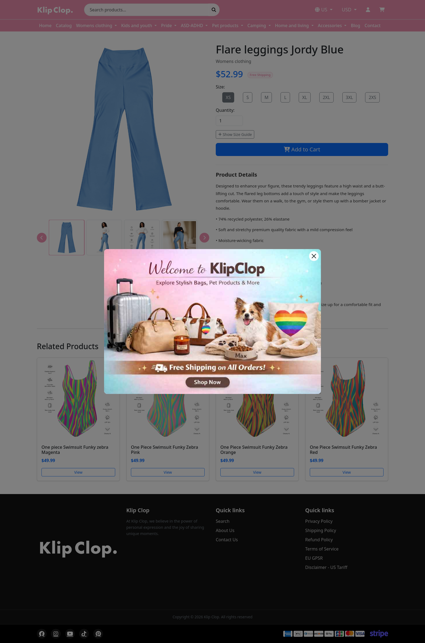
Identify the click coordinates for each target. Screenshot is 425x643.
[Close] (314, 256)
